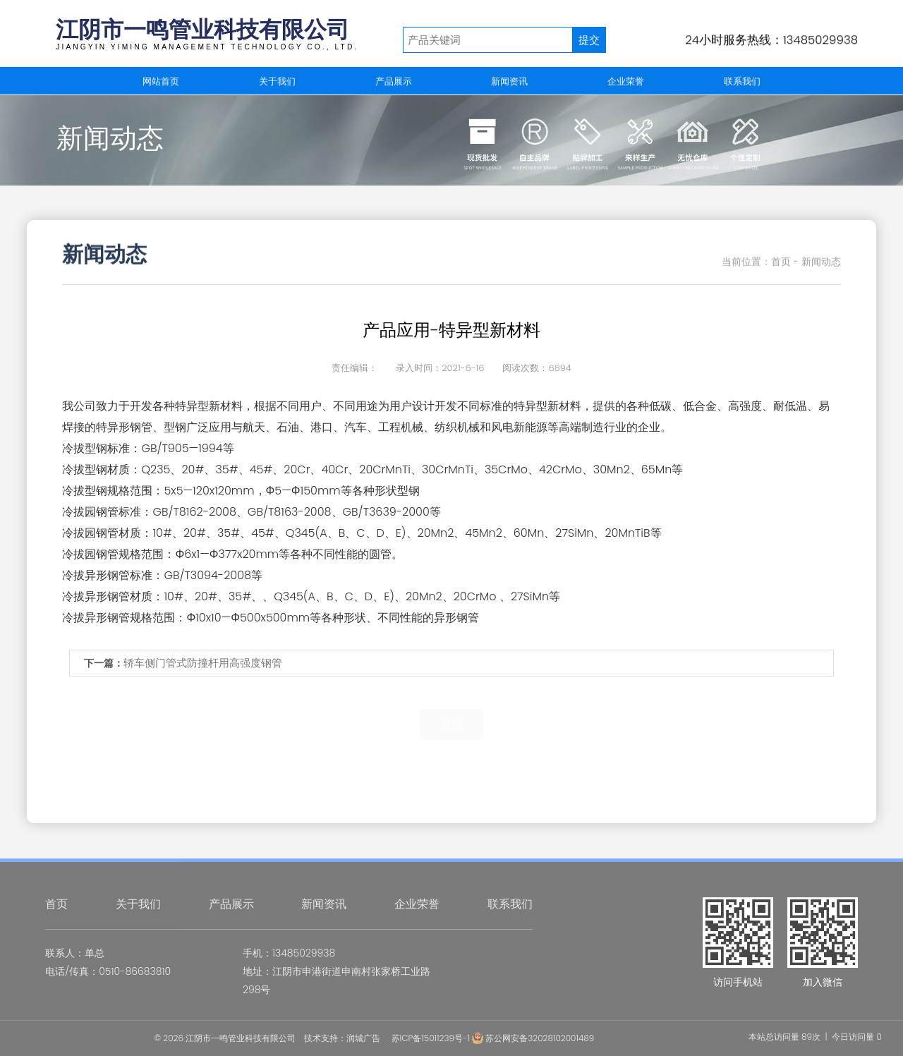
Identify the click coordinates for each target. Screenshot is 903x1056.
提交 (589, 39)
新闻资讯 (509, 82)
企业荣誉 (625, 82)
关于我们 (277, 82)
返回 (451, 724)
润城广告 (363, 1038)
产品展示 (393, 82)
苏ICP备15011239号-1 (431, 1038)
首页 (56, 904)
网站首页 (161, 82)
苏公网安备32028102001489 (533, 1038)
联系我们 (742, 82)
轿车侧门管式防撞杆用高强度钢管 (202, 662)
